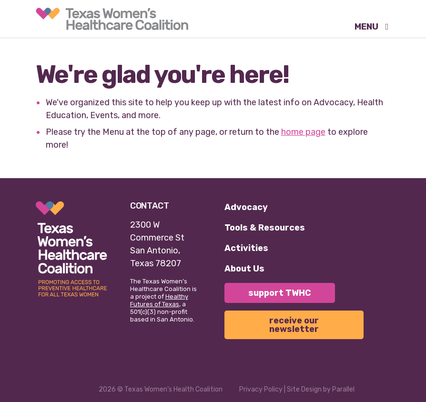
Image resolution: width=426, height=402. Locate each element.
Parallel (343, 389)
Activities (246, 248)
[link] (112, 19)
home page (303, 132)
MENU (367, 27)
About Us (244, 268)
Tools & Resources (264, 227)
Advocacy (246, 207)
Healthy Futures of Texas (159, 300)
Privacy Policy (261, 389)
